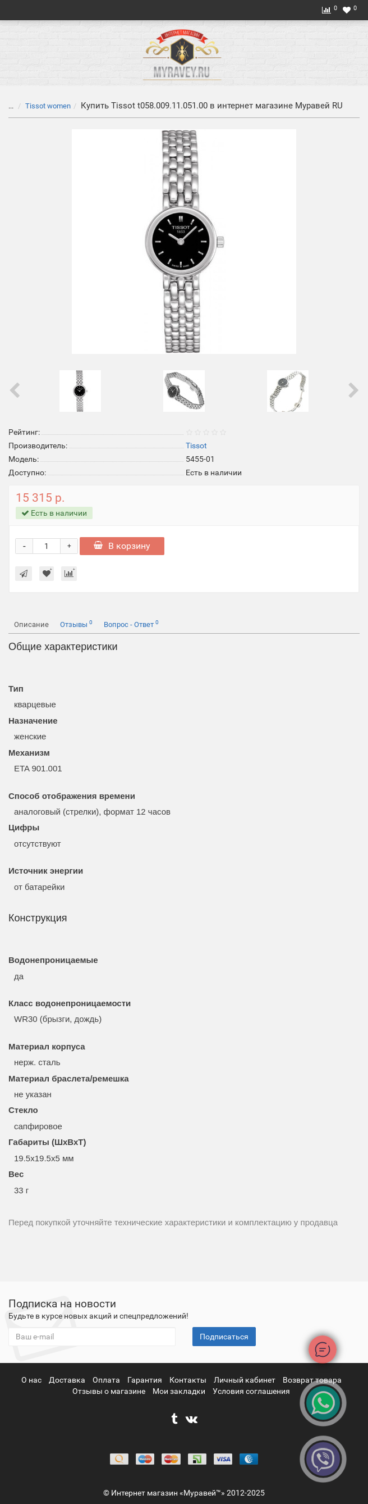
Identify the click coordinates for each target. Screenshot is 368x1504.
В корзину (122, 545)
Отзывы (76, 624)
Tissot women (48, 106)
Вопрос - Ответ (131, 624)
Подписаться (224, 1336)
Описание (31, 624)
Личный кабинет (245, 1379)
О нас (32, 1379)
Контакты (188, 1379)
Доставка (68, 1379)
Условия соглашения (251, 1391)
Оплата (107, 1379)
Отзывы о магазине (109, 1391)
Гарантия (145, 1379)
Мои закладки (179, 1391)
